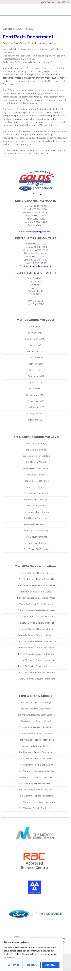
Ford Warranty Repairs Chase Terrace (36, 771)
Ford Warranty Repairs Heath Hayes (36, 740)
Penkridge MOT (36, 420)
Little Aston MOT (36, 382)
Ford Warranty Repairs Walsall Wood (36, 727)
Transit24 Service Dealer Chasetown (36, 648)
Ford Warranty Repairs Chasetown (36, 777)
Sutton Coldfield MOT (36, 339)
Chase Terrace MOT (36, 395)
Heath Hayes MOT (36, 364)
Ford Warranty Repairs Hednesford (36, 783)
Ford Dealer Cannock (36, 475)
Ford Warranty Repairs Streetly (36, 746)
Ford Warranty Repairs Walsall (36, 721)
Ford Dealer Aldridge (36, 443)
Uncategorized (45, 43)
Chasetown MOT (36, 401)
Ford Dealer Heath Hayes (36, 481)
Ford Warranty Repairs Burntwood (36, 752)
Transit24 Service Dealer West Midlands (36, 672)
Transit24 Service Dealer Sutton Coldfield (36, 585)
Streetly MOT (36, 370)
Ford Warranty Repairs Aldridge (36, 702)
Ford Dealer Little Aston (36, 499)
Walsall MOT (36, 345)
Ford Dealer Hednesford (36, 524)
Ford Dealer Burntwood (36, 493)
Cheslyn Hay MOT (36, 414)
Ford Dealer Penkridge (36, 537)
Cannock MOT (36, 357)
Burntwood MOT (36, 376)
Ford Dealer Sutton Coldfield (36, 456)
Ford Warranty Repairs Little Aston (36, 765)
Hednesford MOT (36, 407)
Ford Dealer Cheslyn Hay (36, 531)
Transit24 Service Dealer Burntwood (36, 623)
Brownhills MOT (36, 333)
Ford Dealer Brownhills (36, 450)
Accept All (50, 965)
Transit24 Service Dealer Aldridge (36, 573)
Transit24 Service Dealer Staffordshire (36, 679)
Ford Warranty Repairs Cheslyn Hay (36, 789)
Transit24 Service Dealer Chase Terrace (36, 641)
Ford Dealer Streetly (36, 487)
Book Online (63, 2)
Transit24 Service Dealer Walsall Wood (36, 598)
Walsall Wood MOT (36, 351)
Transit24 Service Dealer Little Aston (36, 635)
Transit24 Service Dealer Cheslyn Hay (36, 660)
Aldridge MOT (36, 326)
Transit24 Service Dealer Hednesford (36, 654)
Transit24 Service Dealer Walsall (36, 592)
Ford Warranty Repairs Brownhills (36, 709)
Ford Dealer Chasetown (36, 518)
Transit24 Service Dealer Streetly (36, 616)
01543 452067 (47, 2)
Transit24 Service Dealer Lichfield (36, 629)
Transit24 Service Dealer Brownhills (36, 579)
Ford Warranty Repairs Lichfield (36, 758)
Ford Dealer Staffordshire (36, 549)
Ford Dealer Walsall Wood (36, 468)
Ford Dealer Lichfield (36, 506)
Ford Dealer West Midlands (36, 543)
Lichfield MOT (36, 389)
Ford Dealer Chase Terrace (36, 512)
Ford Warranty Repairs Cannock (36, 734)
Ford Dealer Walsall (36, 462)
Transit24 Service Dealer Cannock (36, 604)
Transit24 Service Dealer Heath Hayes (36, 610)
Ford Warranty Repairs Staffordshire (36, 808)
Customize (13, 965)
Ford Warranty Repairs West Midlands (36, 802)
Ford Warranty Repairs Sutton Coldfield (36, 715)
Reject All (32, 965)
